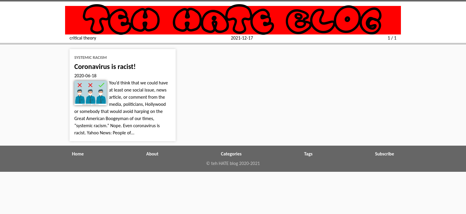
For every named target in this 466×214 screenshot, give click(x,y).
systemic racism (90, 57)
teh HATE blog (233, 20)
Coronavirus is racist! (105, 66)
